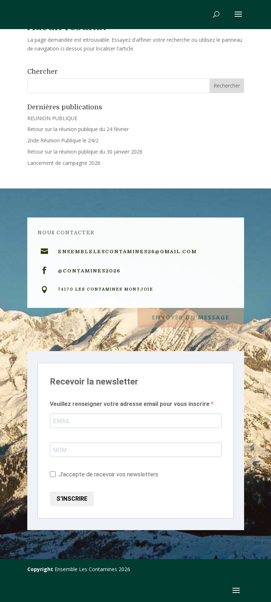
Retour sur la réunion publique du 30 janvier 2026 (85, 151)
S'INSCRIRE (71, 498)
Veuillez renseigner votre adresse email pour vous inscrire (130, 403)
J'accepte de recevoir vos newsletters (104, 474)
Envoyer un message (190, 316)
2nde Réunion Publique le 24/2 (63, 140)
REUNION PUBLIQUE (52, 118)
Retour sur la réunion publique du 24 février (78, 129)
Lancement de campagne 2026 (63, 162)
